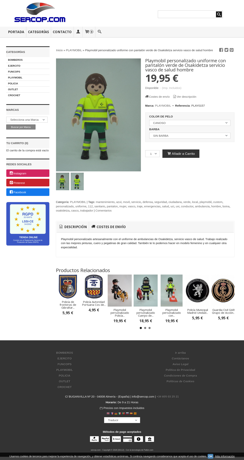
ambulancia (202, 206)
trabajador (86, 210)
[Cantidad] (152, 153)
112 (90, 206)
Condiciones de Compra (180, 394)
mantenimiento (105, 202)
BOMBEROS (15, 59)
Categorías (38, 32)
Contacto (62, 32)
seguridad (160, 202)
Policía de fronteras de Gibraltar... (76, 319)
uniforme (80, 206)
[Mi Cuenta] (78, 32)
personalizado (65, 206)
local (195, 202)
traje (140, 206)
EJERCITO (14, 65)
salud (165, 206)
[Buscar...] (100, 32)
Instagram (17, 173)
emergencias (152, 206)
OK (210, 456)
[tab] (72, 227)
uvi (177, 206)
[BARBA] (189, 136)
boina (226, 206)
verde (187, 202)
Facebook (17, 192)
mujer (122, 206)
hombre (216, 206)
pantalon (112, 206)
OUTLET (13, 89)
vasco (131, 206)
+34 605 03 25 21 (168, 415)
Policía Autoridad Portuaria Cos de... (117, 319)
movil (126, 202)
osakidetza (63, 210)
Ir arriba (180, 371)
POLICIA (13, 83)
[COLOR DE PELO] (189, 123)
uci (172, 206)
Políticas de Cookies (180, 400)
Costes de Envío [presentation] (108, 227)
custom (217, 202)
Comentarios (104, 210)
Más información (225, 456)
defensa (148, 202)
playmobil (206, 202)
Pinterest (17, 182)
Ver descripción (184, 96)
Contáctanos (180, 377)
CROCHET (14, 95)
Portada (16, 32)
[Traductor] (122, 439)
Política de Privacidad (180, 388)
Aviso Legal (181, 382)
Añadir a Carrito (181, 154)
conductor (187, 206)
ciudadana (175, 202)
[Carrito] (89, 32)
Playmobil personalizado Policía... (160, 332)
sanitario (99, 206)
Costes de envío (157, 96)
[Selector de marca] (27, 120)
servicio (136, 202)
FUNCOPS (14, 71)
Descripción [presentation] (73, 227)
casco (75, 210)
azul (119, 202)
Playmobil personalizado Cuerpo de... (202, 332)
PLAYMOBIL (15, 77)
